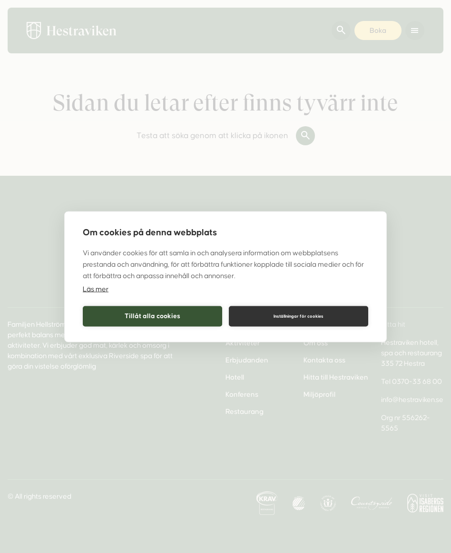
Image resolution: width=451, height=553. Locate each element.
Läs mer (95, 288)
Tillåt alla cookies (152, 316)
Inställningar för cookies (299, 316)
